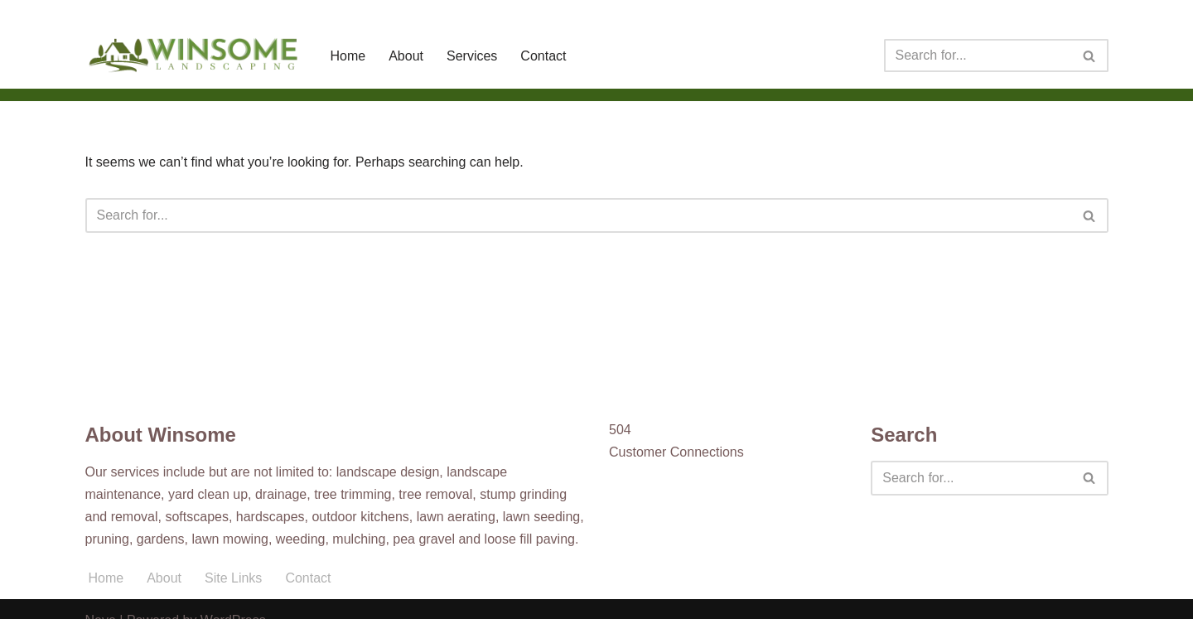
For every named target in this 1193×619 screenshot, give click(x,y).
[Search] (977, 55)
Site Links (233, 578)
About (406, 56)
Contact (543, 56)
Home (348, 56)
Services (472, 56)
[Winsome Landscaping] (193, 55)
